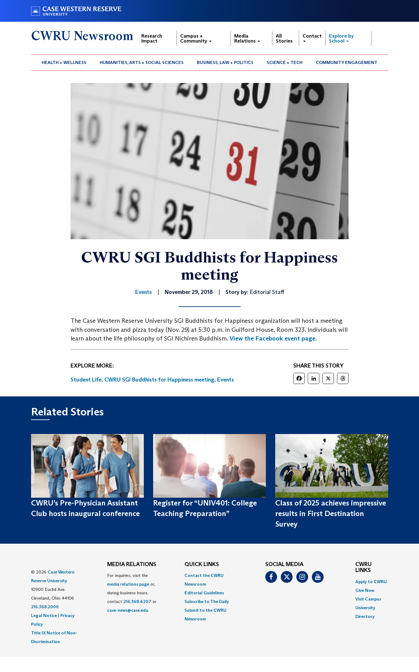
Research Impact (151, 38)
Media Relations (247, 38)
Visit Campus (368, 599)
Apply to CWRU (371, 581)
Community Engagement (346, 62)
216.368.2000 (45, 607)
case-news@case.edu (127, 610)
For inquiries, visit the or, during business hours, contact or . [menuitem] (132, 593)
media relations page (128, 584)
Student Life (86, 379)
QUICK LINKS (201, 564)
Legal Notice (44, 615)
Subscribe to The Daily (206, 601)
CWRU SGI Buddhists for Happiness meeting (159, 379)
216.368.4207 (137, 601)
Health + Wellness (64, 62)
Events (225, 379)
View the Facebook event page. (273, 338)
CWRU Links (363, 567)
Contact (312, 37)
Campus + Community (196, 38)
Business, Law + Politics (225, 62)
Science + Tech (285, 62)
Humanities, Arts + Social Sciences (142, 62)
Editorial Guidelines (204, 593)
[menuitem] (64, 62)
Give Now (364, 590)
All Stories (284, 38)
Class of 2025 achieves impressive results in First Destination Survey (330, 513)
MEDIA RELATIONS (131, 564)
